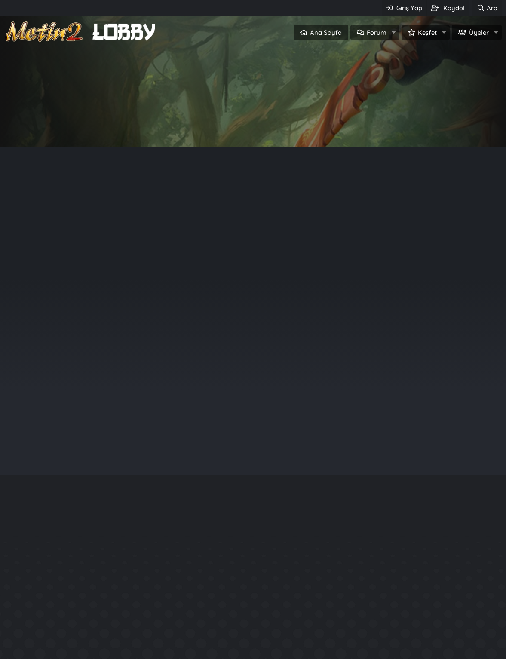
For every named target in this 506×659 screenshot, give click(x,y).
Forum (376, 32)
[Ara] (487, 8)
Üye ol (290, 127)
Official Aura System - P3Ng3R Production (425, 625)
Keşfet (427, 32)
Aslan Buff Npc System (410, 641)
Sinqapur (442, 345)
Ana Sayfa (326, 32)
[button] (393, 32)
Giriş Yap (216, 127)
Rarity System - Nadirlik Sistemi (407, 594)
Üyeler (479, 32)
